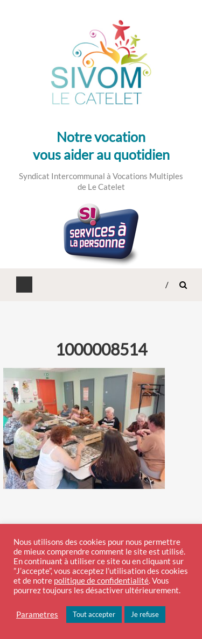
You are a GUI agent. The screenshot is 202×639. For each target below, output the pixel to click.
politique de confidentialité (101, 580)
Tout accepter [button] (94, 614)
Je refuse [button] (145, 614)
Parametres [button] (37, 614)
